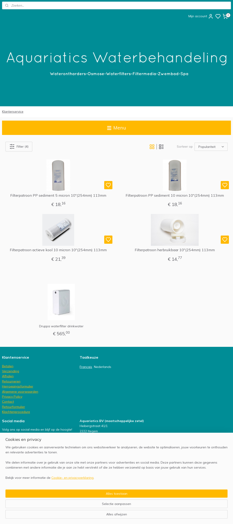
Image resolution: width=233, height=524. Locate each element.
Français (86, 367)
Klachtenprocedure (16, 412)
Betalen (7, 366)
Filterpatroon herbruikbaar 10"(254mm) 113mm (175, 250)
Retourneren (11, 381)
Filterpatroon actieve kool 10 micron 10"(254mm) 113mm (58, 250)
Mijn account (200, 16)
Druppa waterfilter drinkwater (61, 326)
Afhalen (8, 376)
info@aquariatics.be (95, 477)
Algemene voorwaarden (20, 392)
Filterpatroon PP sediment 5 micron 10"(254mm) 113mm (58, 195)
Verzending (10, 371)
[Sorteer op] (211, 147)
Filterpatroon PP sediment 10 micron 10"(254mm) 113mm (175, 195)
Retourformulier (13, 407)
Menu (116, 128)
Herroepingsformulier (17, 386)
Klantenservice (12, 111)
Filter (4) (18, 146)
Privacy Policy (12, 397)
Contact (8, 402)
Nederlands (102, 367)
